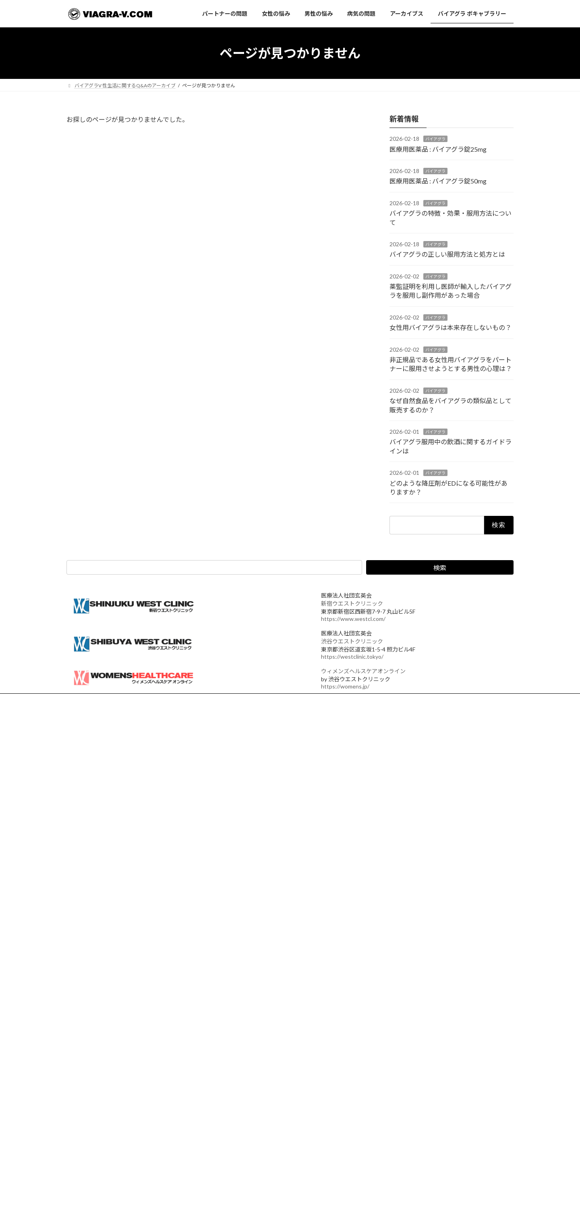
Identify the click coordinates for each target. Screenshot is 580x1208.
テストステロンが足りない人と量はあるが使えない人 (285, 1013)
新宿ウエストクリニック (352, 603)
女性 (78, 834)
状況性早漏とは (91, 986)
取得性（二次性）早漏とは (103, 1094)
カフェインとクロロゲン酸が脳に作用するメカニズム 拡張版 (139, 996)
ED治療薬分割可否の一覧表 (256, 1079)
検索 (439, 567)
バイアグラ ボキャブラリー (253, 818)
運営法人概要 (88, 701)
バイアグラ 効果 (91, 866)
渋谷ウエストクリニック (352, 641)
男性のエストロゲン (248, 1002)
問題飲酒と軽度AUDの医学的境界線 (265, 1040)
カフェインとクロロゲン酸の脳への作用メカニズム (129, 1023)
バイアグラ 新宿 (91, 855)
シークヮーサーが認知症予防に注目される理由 (124, 1013)
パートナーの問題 (243, 748)
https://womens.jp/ (345, 686)
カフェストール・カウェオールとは (112, 1040)
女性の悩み (236, 762)
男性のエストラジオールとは (258, 991)
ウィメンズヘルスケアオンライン (363, 671)
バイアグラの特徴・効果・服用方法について (421, 813)
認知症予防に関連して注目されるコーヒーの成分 (127, 1083)
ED (77, 823)
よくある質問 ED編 (100, 967)
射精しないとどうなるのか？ (404, 1131)
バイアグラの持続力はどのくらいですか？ (418, 1158)
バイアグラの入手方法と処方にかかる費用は (421, 1075)
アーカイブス (238, 804)
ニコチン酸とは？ (93, 1051)
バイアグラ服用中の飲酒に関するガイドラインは (425, 992)
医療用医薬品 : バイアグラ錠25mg (438, 149)
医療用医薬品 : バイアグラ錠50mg (438, 181)
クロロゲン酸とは (93, 1073)
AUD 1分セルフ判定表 (250, 1030)
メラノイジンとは (93, 1062)
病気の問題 (236, 790)
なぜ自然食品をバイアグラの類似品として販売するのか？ (435, 965)
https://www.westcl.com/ (353, 618)
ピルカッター (241, 1089)
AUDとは (236, 1068)
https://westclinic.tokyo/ (352, 656)
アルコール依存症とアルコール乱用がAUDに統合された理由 (292, 1051)
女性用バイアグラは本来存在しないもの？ (450, 328)
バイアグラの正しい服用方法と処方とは (447, 254)
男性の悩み (236, 776)
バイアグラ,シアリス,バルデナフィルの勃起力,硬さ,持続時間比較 (442, 1103)
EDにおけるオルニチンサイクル (261, 1100)
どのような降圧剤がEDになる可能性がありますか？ (429, 1020)
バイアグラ (435, 139)
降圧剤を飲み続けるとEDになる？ (409, 1048)
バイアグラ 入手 (91, 844)
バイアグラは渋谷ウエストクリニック (281, 973)
